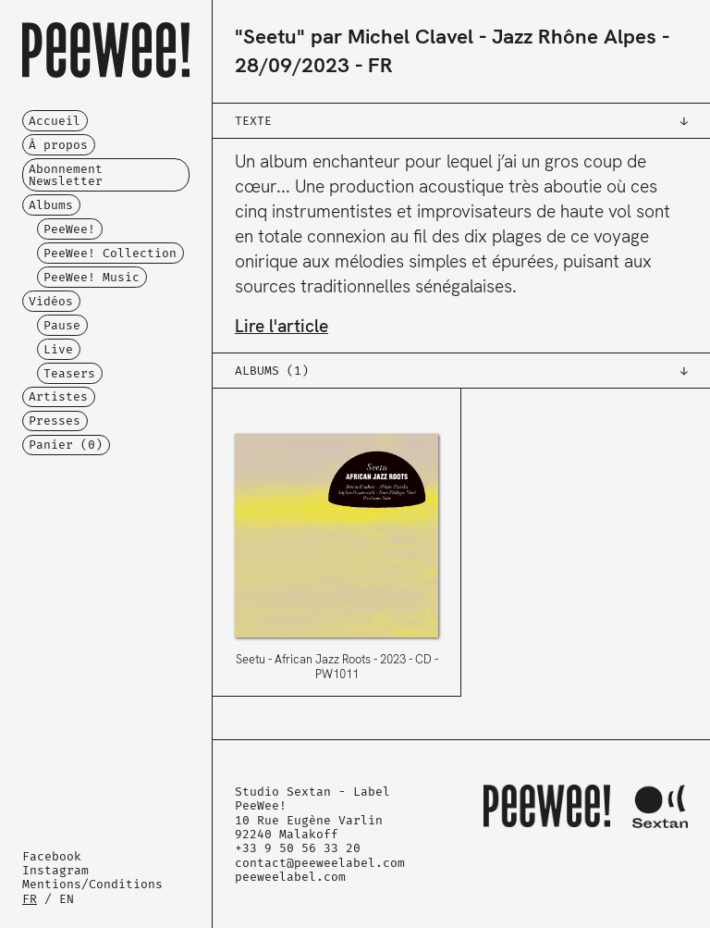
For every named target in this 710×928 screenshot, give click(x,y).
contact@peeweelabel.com (320, 863)
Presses (54, 420)
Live (58, 349)
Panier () (66, 445)
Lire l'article (281, 326)
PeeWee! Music (91, 277)
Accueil (54, 121)
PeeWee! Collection (110, 253)
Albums (51, 205)
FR (29, 899)
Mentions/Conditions (92, 884)
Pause (61, 325)
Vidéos (51, 301)
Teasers (69, 373)
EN (66, 899)
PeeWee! (69, 229)
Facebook (51, 856)
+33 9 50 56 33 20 (298, 848)
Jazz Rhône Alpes (574, 36)
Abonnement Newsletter (66, 175)
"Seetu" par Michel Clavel (354, 36)
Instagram (55, 870)
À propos (58, 145)
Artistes (58, 396)
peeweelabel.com (290, 877)
